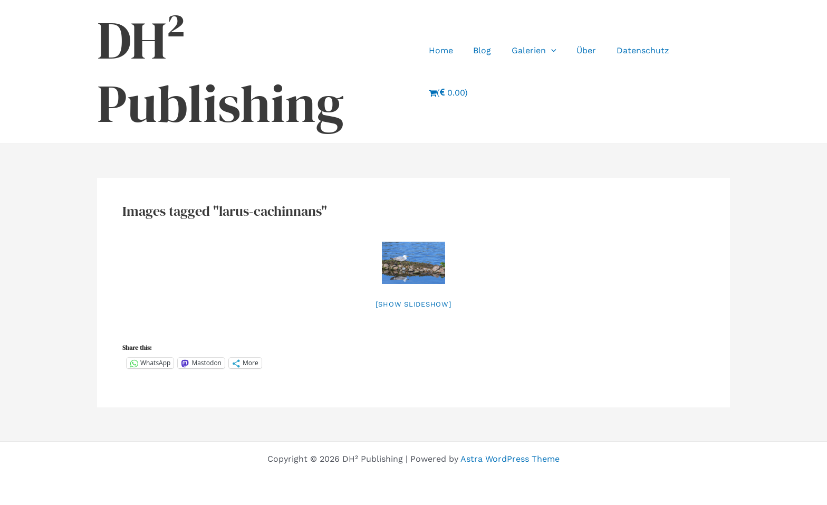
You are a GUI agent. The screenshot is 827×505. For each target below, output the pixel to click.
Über (586, 71)
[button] (554, 72)
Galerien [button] (537, 72)
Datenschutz (639, 71)
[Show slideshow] (414, 304)
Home (451, 71)
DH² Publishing (220, 72)
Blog (489, 71)
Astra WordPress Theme (510, 459)
